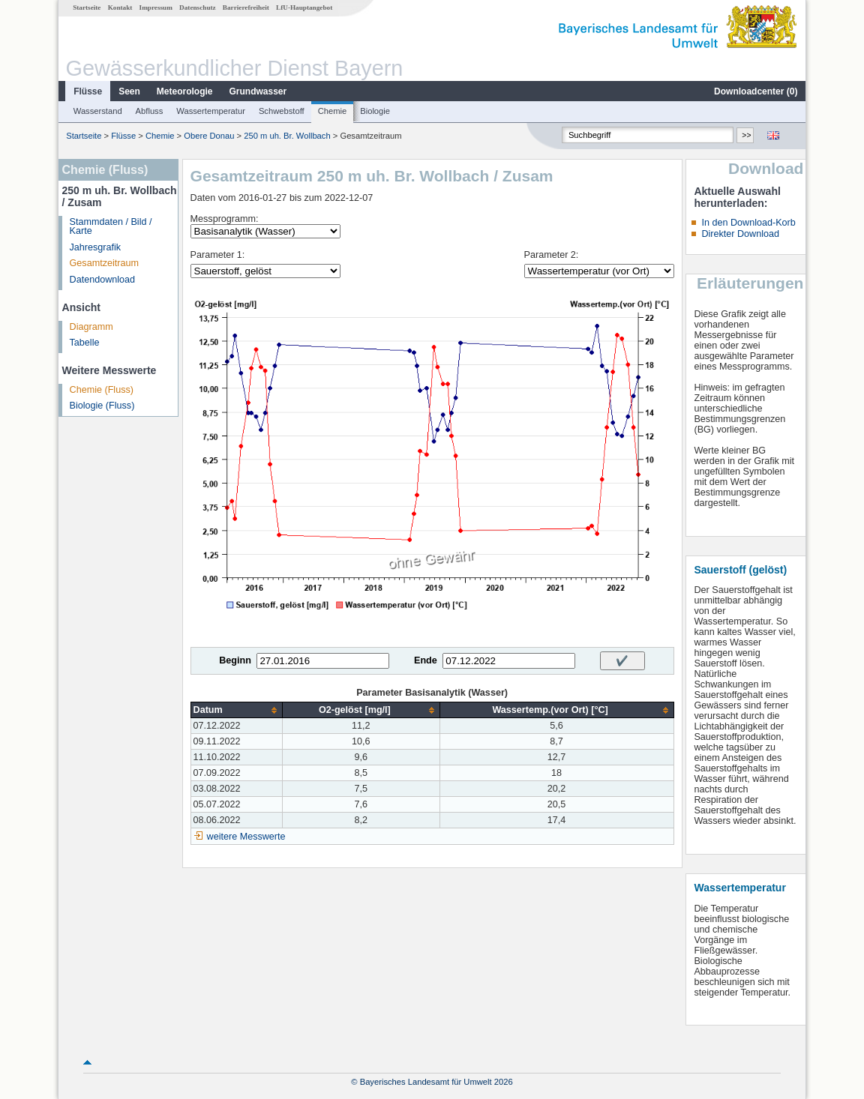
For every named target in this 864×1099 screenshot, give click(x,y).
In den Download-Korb (748, 222)
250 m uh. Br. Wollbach (287, 135)
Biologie (375, 110)
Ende (425, 660)
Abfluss (150, 110)
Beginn (235, 660)
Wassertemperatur (210, 110)
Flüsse (88, 91)
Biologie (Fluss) (102, 405)
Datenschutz (197, 7)
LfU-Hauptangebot (304, 7)
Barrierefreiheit (246, 7)
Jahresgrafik (96, 247)
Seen (129, 91)
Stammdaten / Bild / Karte (111, 227)
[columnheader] (236, 710)
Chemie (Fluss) (102, 390)
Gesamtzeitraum (104, 263)
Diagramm (91, 327)
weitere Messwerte (246, 836)
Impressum (156, 7)
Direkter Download (740, 234)
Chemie (332, 110)
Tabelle (85, 342)
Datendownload (103, 279)
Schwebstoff (281, 110)
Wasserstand (98, 110)
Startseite (86, 7)
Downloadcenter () (755, 91)
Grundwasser (258, 91)
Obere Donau (209, 135)
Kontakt (120, 7)
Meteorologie (185, 91)
